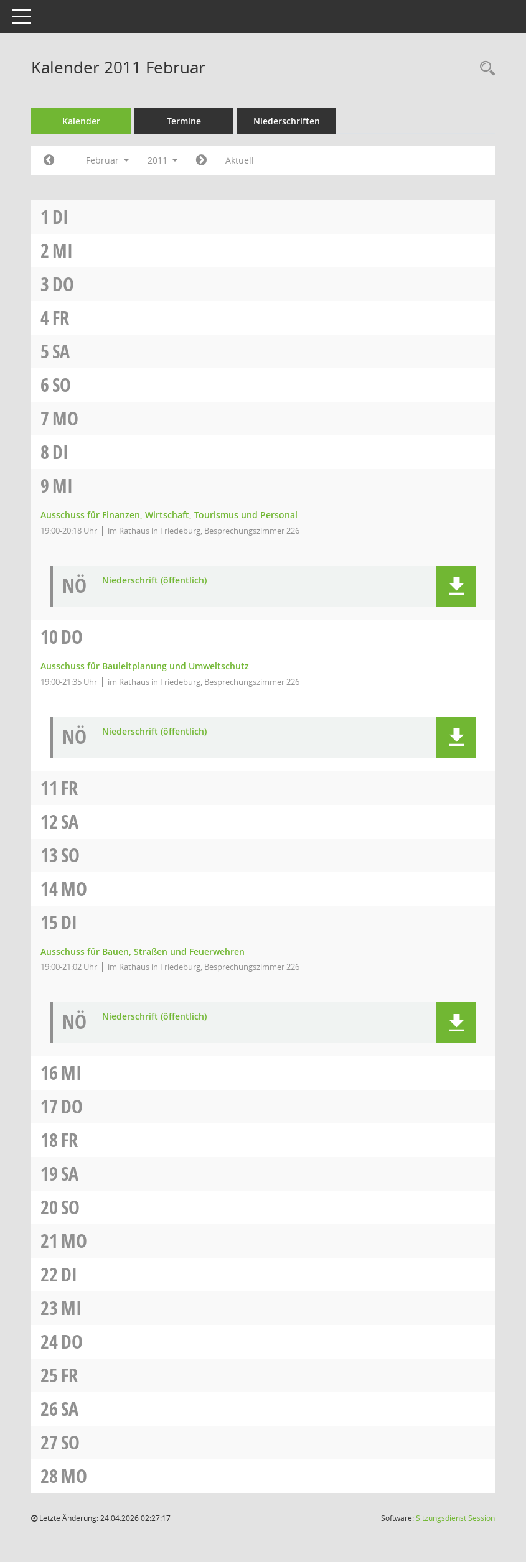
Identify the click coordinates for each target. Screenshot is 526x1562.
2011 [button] (162, 160)
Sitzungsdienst (455, 1518)
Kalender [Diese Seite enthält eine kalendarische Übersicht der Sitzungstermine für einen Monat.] (81, 121)
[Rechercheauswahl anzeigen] (484, 68)
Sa (61, 351)
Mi (62, 250)
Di (60, 217)
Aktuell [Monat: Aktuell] (239, 160)
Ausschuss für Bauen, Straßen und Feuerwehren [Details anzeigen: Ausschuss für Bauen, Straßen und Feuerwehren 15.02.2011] (142, 951)
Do (63, 284)
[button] (456, 586)
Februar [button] (107, 160)
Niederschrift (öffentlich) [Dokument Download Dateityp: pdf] (154, 580)
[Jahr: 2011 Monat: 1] (48, 160)
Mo (65, 418)
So (61, 384)
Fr (60, 317)
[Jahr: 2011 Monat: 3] (201, 160)
